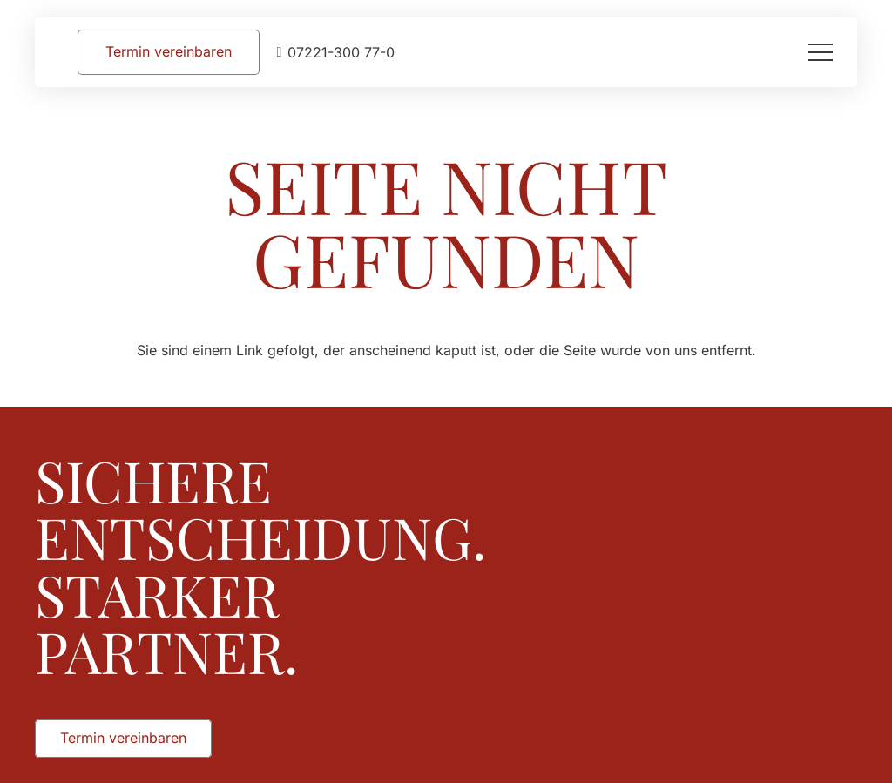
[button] (820, 52)
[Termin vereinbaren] (169, 52)
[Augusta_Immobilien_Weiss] (701, 462)
